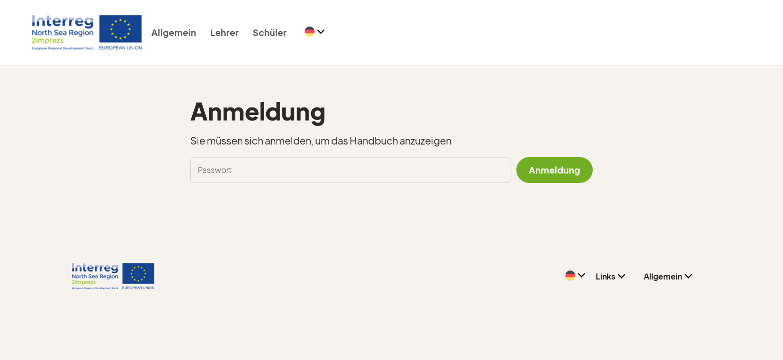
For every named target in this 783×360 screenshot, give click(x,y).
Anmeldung (554, 170)
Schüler (270, 32)
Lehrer (224, 32)
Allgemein (173, 32)
